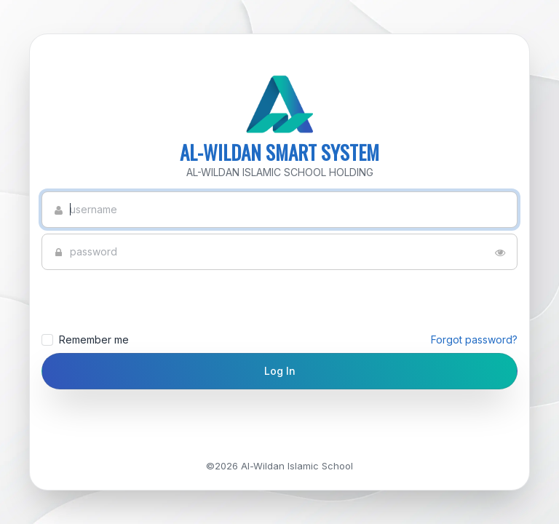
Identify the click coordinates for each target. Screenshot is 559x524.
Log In (280, 371)
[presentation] (141, 301)
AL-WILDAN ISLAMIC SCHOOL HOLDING (279, 172)
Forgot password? (474, 339)
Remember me (279, 340)
